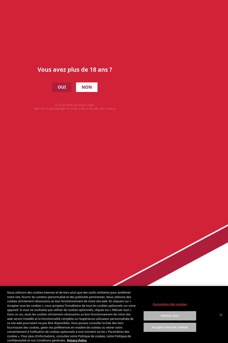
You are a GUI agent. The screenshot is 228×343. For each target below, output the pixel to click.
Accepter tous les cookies (170, 329)
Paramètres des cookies (170, 306)
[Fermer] (221, 317)
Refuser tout (170, 318)
